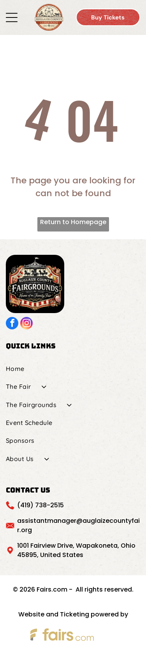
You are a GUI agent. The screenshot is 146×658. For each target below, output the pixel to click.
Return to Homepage (73, 222)
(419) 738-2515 (40, 505)
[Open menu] (12, 17)
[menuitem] (73, 369)
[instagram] (26, 324)
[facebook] (12, 324)
